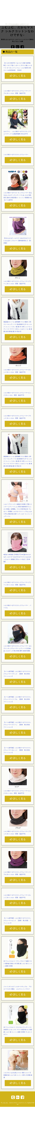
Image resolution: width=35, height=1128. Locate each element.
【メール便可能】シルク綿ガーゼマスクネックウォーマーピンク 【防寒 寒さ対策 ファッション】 (17, 920)
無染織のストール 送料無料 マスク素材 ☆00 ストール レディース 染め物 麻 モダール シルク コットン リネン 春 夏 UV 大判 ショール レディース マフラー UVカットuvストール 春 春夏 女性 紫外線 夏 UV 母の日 (18, 326)
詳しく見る (18, 75)
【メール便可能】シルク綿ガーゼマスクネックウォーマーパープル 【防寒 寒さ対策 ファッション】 (17, 699)
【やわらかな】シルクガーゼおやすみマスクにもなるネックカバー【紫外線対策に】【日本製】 (17, 240)
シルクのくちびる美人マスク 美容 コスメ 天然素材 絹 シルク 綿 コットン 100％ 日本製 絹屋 (18, 1075)
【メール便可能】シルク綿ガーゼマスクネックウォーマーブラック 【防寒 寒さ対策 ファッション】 (17, 674)
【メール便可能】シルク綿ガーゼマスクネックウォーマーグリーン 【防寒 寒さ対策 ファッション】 (17, 725)
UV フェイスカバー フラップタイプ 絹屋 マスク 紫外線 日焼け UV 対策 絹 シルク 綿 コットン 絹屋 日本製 (18, 963)
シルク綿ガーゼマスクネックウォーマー (16, 154)
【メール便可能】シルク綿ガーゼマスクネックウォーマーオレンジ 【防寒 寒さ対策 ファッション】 (17, 750)
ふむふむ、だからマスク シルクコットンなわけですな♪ (17, 31)
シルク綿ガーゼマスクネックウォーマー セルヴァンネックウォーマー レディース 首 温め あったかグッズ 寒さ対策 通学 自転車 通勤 (17, 648)
